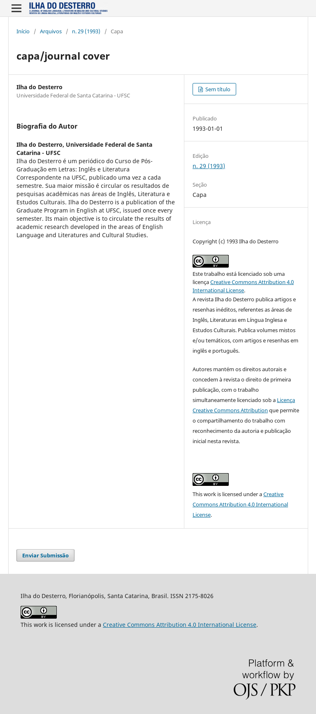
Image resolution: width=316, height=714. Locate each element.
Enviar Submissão (45, 555)
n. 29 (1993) (86, 31)
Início (23, 31)
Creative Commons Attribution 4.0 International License (240, 504)
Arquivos (51, 31)
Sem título (217, 89)
